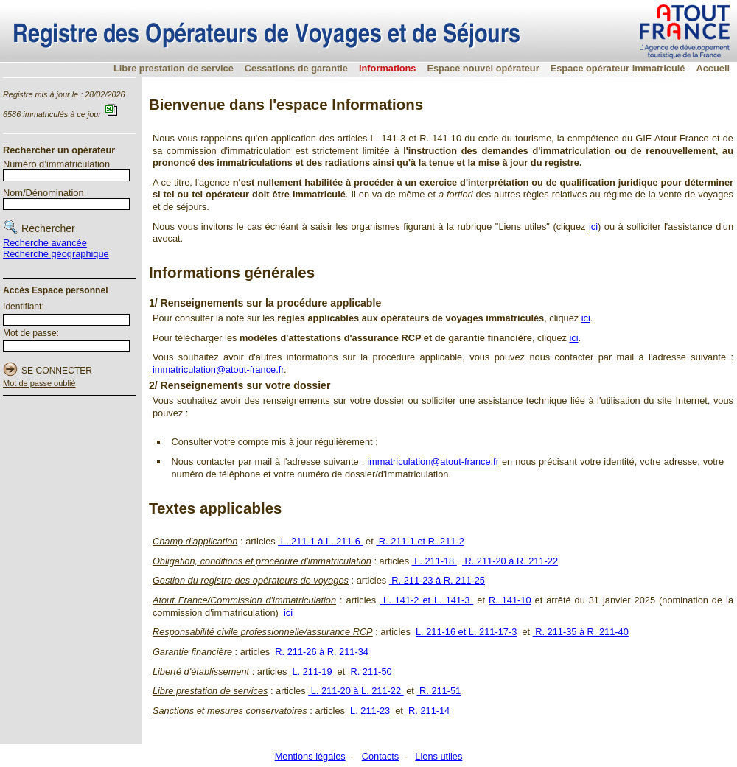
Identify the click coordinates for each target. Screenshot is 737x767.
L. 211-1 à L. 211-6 (320, 541)
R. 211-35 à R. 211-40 (581, 631)
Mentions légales (310, 756)
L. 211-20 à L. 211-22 (356, 690)
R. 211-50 (370, 671)
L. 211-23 (370, 710)
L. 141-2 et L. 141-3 (426, 600)
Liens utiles (438, 756)
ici (593, 226)
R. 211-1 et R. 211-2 (420, 541)
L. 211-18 (434, 561)
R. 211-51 (438, 690)
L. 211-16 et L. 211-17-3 (466, 631)
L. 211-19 (312, 671)
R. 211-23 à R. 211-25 (437, 580)
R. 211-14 (427, 710)
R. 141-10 (510, 600)
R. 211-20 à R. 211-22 (510, 561)
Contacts (380, 756)
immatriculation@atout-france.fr (218, 369)
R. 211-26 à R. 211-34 (321, 651)
